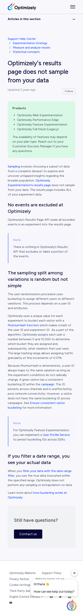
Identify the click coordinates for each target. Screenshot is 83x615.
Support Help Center (22, 39)
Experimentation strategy (30, 43)
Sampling (14, 166)
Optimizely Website (22, 573)
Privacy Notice (19, 579)
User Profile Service (56, 435)
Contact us (28, 534)
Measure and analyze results (31, 47)
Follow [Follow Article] (69, 91)
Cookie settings (19, 585)
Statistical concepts (26, 52)
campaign (47, 384)
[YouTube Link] (10, 603)
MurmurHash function (23, 325)
